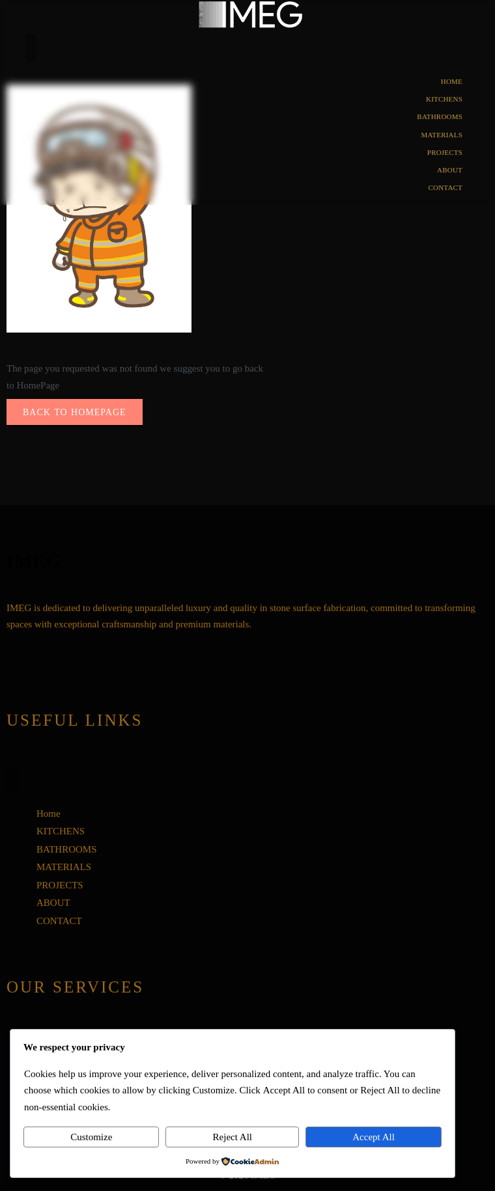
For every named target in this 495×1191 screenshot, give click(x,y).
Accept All (373, 1137)
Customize (91, 1137)
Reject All (232, 1137)
